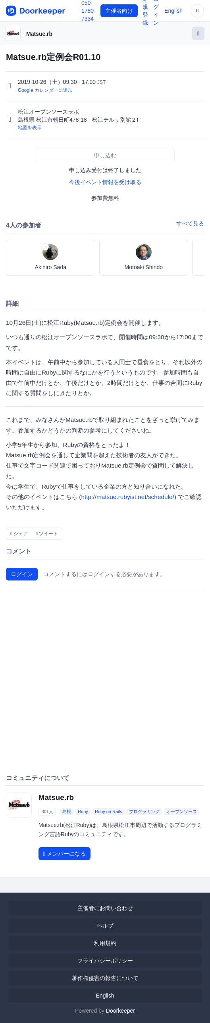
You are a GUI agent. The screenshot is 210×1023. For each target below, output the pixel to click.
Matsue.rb (39, 34)
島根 (66, 811)
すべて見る (190, 223)
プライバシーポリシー (105, 960)
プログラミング (144, 811)
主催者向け (119, 11)
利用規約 (105, 943)
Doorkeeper (120, 1010)
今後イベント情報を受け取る (105, 182)
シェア (19, 533)
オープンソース (181, 811)
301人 (47, 811)
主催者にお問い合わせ (105, 908)
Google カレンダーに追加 (45, 90)
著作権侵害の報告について (105, 978)
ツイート (47, 533)
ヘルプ (105, 925)
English (173, 11)
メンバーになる (64, 853)
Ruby (83, 811)
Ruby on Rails (108, 811)
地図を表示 (30, 127)
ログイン (22, 574)
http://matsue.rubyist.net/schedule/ (127, 496)
